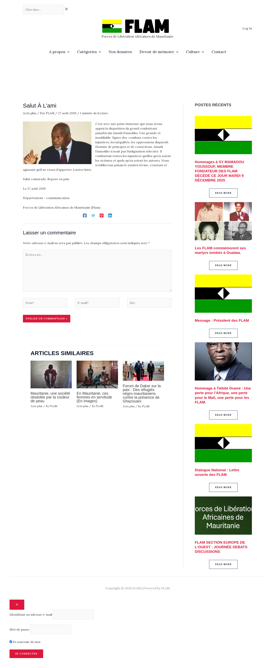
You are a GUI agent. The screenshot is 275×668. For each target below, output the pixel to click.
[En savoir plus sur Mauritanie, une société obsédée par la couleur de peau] (51, 374)
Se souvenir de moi (25, 642)
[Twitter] (93, 215)
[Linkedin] (110, 215)
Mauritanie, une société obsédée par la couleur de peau (50, 397)
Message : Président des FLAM (223, 320)
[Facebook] (85, 215)
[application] (67, 51)
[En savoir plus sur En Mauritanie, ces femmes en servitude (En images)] (97, 374)
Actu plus (29, 113)
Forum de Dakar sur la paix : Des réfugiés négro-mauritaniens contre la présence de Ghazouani (142, 393)
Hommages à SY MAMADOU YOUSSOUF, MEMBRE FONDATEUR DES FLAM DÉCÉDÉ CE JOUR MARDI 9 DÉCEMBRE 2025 (220, 171)
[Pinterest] (102, 215)
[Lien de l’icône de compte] (247, 28)
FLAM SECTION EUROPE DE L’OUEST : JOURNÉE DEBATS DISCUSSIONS (222, 546)
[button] (223, 193)
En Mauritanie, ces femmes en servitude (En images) (94, 397)
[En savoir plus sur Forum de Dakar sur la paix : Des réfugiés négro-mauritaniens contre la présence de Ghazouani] (143, 370)
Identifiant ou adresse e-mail (31, 614)
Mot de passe (19, 629)
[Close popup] (17, 604)
